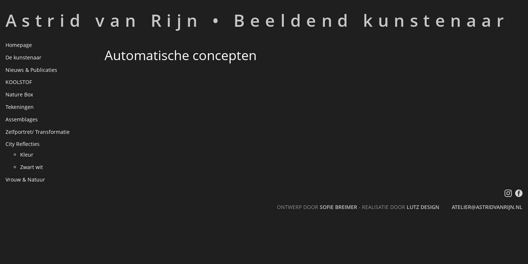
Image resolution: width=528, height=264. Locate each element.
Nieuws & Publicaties (31, 69)
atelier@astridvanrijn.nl (487, 206)
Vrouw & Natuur (25, 179)
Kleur (26, 154)
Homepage (19, 44)
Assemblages (22, 119)
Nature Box (19, 94)
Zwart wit (31, 167)
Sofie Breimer (338, 206)
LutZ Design (423, 206)
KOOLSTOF (19, 81)
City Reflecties (23, 143)
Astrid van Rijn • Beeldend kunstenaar (257, 20)
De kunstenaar (23, 57)
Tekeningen (20, 106)
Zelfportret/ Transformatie (38, 131)
